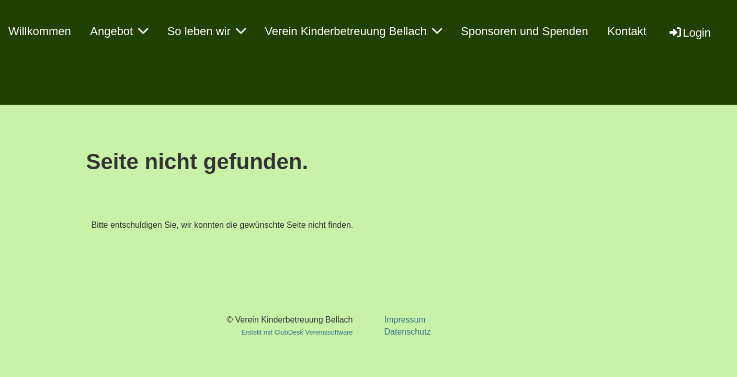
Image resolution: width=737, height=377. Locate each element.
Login (689, 32)
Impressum (404, 319)
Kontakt (627, 31)
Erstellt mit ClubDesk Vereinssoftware (297, 332)
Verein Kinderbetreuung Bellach (353, 31)
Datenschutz (407, 331)
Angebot (119, 31)
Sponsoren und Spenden (524, 31)
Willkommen (39, 31)
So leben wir (206, 31)
